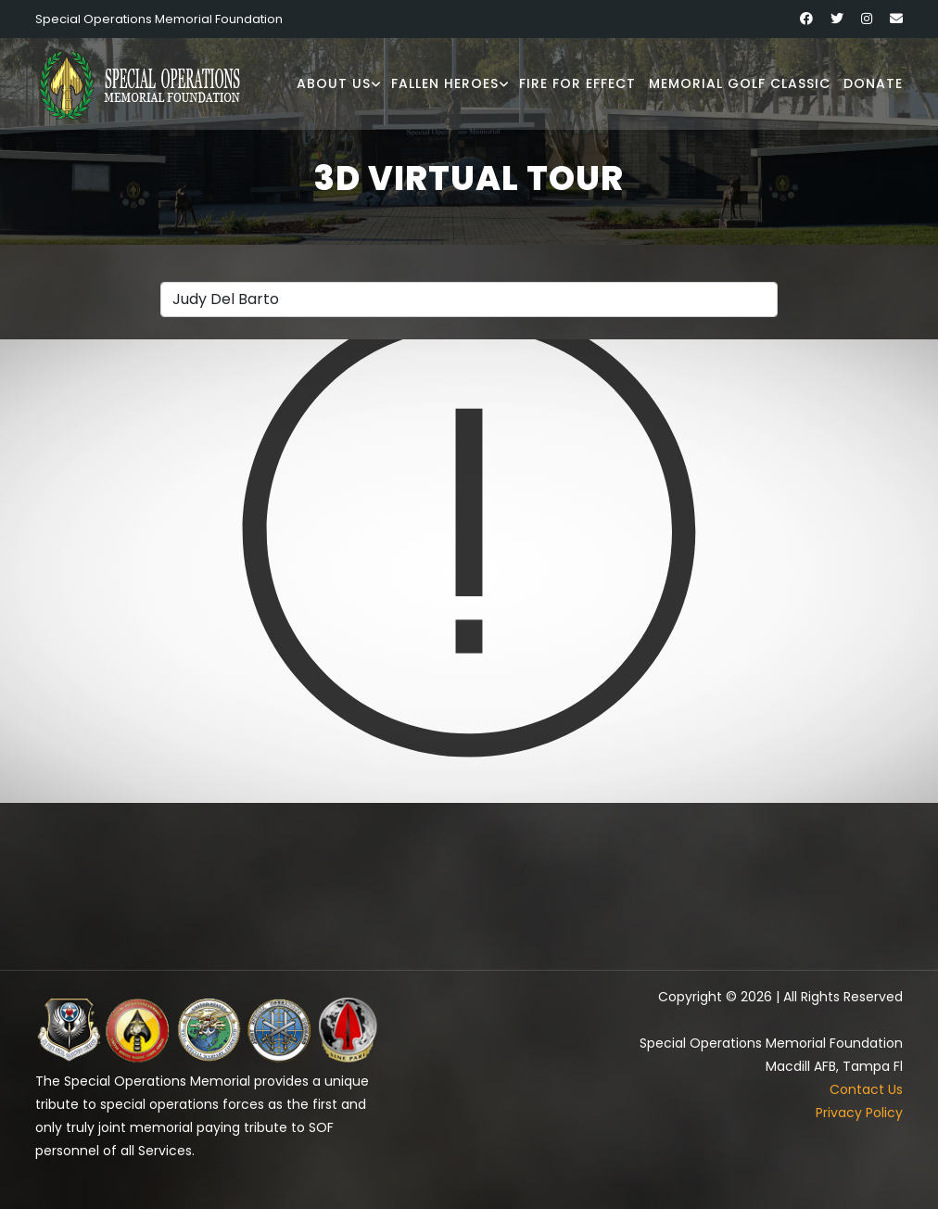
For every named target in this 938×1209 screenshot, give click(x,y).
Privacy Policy (859, 1112)
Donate (873, 83)
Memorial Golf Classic (739, 83)
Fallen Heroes (445, 83)
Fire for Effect (577, 83)
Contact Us (866, 1089)
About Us (334, 83)
